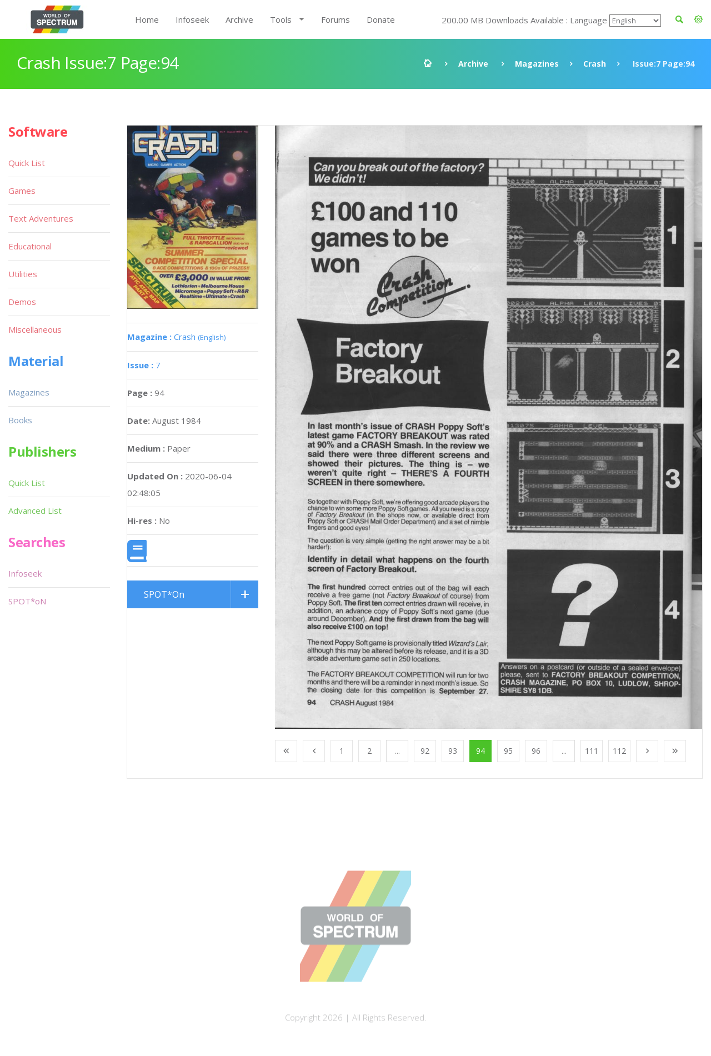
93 (452, 750)
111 (591, 750)
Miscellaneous (35, 329)
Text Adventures (40, 218)
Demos (22, 301)
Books (20, 420)
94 (480, 750)
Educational (30, 246)
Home (147, 19)
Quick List (26, 162)
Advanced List (35, 510)
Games (22, 190)
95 (508, 750)
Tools (281, 19)
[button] (698, 19)
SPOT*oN (27, 601)
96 (536, 750)
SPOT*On (164, 594)
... (397, 750)
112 (619, 750)
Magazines (537, 63)
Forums (335, 19)
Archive (239, 19)
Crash (594, 63)
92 (424, 750)
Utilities (22, 273)
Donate (381, 19)
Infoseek (192, 19)
